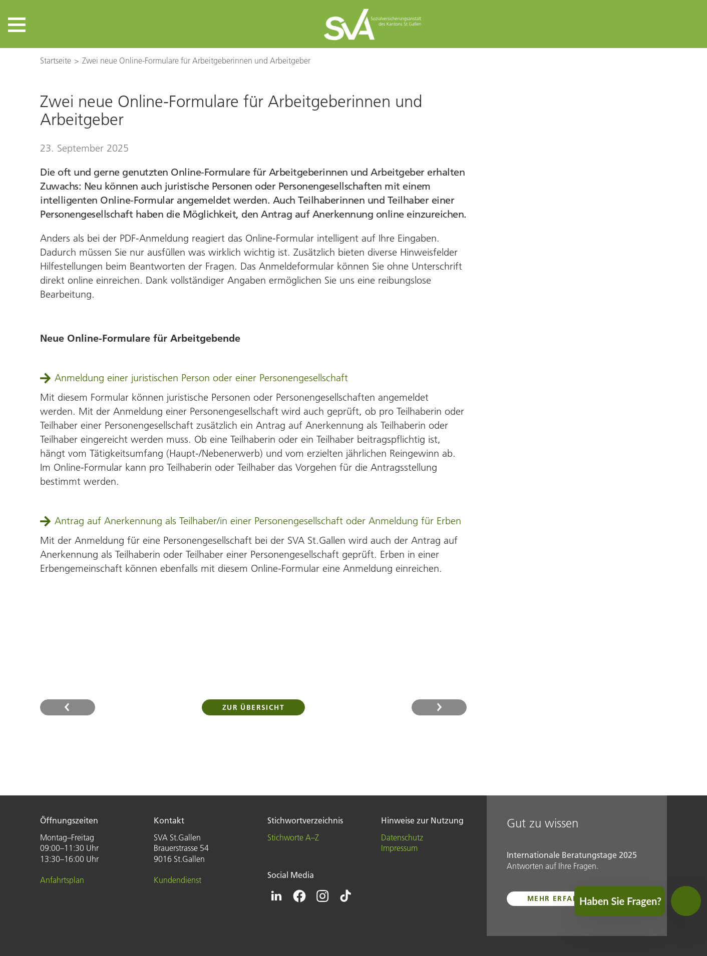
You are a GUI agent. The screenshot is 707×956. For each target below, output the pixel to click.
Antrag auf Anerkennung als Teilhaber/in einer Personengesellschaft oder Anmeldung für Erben (258, 521)
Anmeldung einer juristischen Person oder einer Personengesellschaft (201, 378)
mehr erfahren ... (566, 898)
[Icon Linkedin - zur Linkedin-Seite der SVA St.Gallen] (276, 896)
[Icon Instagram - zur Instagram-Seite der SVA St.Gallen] (322, 896)
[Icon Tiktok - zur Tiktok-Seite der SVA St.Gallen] (345, 896)
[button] (17, 25)
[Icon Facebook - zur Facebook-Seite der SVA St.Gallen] (299, 896)
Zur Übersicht (253, 707)
